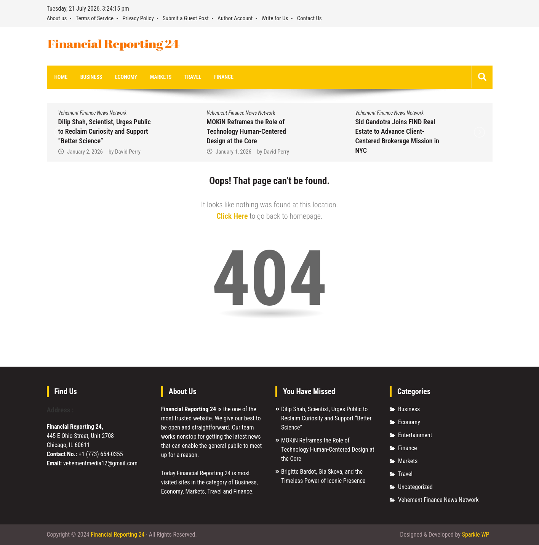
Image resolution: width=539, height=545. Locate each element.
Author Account (235, 18)
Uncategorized (415, 486)
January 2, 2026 (85, 151)
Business (91, 77)
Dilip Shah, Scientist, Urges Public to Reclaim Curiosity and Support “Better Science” (104, 131)
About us (57, 18)
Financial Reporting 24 (117, 534)
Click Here (232, 216)
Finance (224, 77)
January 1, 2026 (233, 151)
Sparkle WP (475, 534)
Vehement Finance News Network (92, 113)
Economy (126, 77)
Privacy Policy (138, 18)
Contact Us (309, 18)
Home (61, 77)
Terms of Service (95, 18)
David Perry (128, 151)
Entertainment (415, 435)
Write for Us (275, 18)
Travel (193, 77)
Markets (160, 77)
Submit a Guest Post (186, 18)
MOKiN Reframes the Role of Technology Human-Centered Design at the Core (246, 131)
